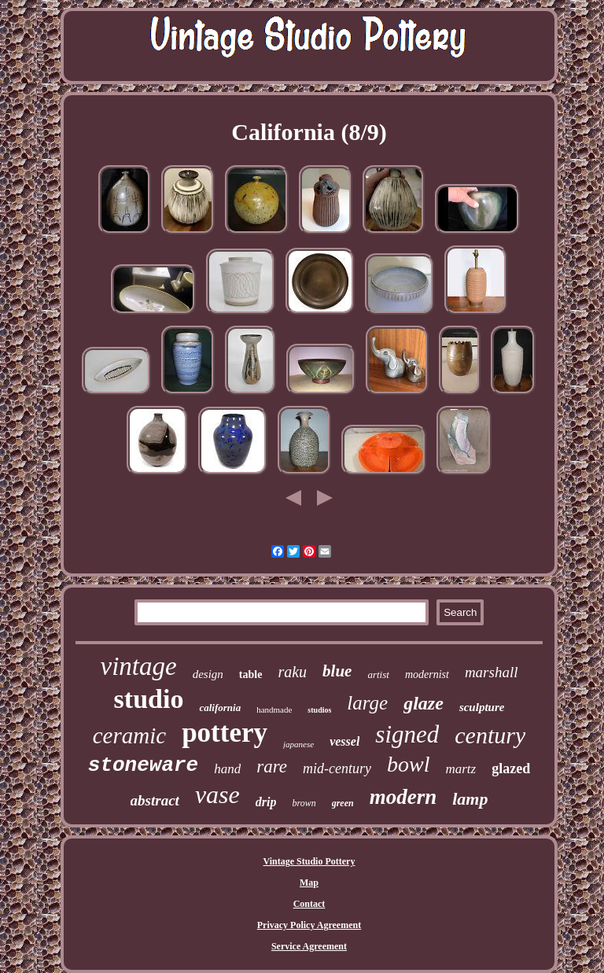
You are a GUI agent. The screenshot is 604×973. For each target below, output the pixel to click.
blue (337, 671)
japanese (298, 744)
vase (217, 794)
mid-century (337, 768)
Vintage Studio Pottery (309, 861)
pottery (224, 732)
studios (319, 710)
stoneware (143, 765)
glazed (511, 768)
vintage (139, 666)
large (367, 702)
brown (303, 803)
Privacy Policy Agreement (309, 925)
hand (227, 768)
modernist (427, 674)
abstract (155, 800)
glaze (423, 703)
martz (460, 768)
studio (149, 698)
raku (292, 671)
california (220, 707)
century (490, 735)
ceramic (129, 735)
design (208, 674)
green (343, 803)
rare (271, 766)
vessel (344, 741)
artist (378, 674)
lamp (470, 799)
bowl (408, 764)
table (251, 674)
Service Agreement (309, 946)
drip (266, 802)
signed (407, 734)
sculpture (482, 707)
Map (309, 882)
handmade (274, 709)
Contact (309, 903)
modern (403, 797)
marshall (491, 672)
